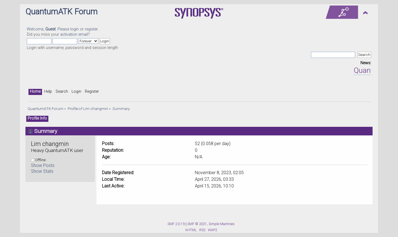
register (91, 29)
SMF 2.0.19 (176, 224)
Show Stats (42, 171)
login (74, 29)
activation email (74, 34)
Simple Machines (222, 224)
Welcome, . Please (48, 29)
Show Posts (42, 165)
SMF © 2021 (197, 224)
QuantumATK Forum (61, 11)
